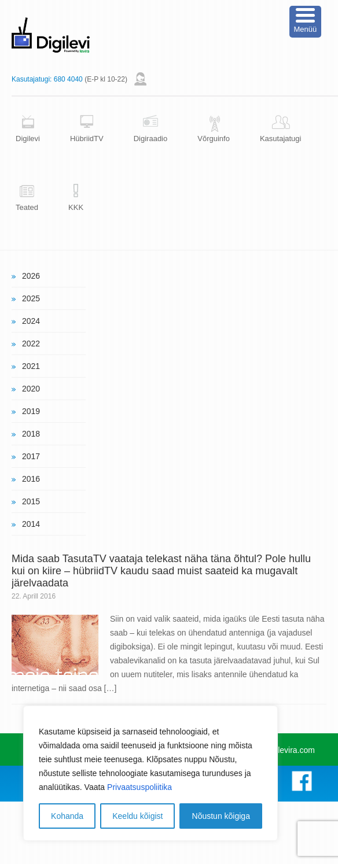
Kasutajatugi (281, 138)
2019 (31, 411)
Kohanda (67, 816)
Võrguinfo (213, 138)
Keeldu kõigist (137, 816)
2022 (31, 343)
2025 (31, 298)
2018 (31, 433)
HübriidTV (87, 138)
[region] (150, 773)
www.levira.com (287, 750)
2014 (31, 524)
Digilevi (28, 138)
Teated (27, 207)
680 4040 (68, 79)
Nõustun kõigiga (221, 816)
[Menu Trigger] (305, 22)
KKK (75, 207)
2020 (31, 388)
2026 (31, 275)
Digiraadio (151, 138)
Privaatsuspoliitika (139, 787)
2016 (31, 478)
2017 (31, 456)
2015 (31, 501)
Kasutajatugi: (32, 79)
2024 (31, 321)
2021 (31, 366)
